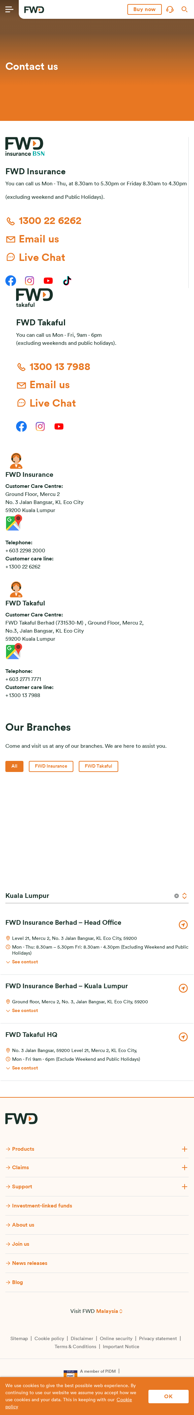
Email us (32, 239)
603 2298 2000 (27, 550)
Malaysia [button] (107, 1311)
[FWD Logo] (34, 9)
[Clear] (177, 896)
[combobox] (97, 896)
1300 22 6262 (43, 221)
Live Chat (35, 257)
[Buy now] (144, 9)
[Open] (184, 896)
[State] (86, 896)
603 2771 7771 (25, 679)
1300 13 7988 (53, 367)
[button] (144, 9)
